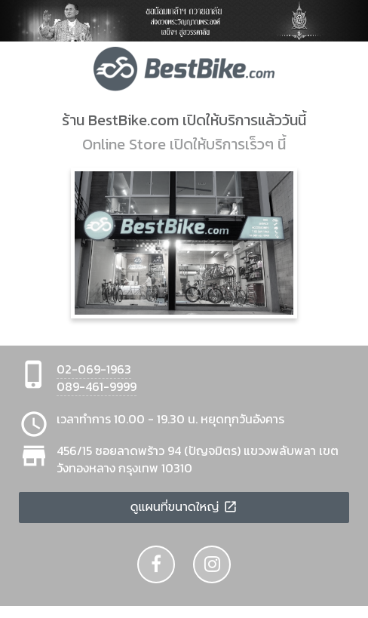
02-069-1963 (94, 369)
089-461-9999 (96, 386)
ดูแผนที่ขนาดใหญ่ (184, 507)
